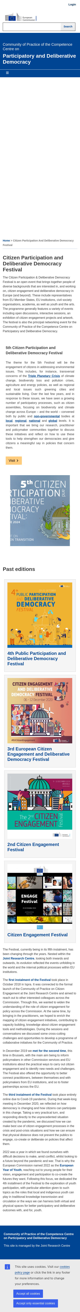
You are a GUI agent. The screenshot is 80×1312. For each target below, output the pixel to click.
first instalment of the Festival (30, 979)
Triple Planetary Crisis (44, 376)
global (53, 420)
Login (72, 4)
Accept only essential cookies (35, 1303)
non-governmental (47, 416)
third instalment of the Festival (30, 1094)
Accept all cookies (28, 1293)
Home (6, 240)
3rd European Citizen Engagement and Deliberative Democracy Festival (38, 754)
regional (20, 420)
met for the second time (49, 1050)
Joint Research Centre (18, 958)
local (9, 420)
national (34, 420)
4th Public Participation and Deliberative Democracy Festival (36, 658)
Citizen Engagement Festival (37, 934)
